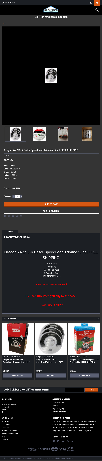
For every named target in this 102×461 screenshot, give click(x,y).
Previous (95, 319)
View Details (17, 375)
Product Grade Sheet (9, 430)
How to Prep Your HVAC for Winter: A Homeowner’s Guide (73, 424)
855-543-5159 (8, 2)
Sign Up (61, 409)
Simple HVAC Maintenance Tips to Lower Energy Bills (71, 430)
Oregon (5, 357)
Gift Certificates (58, 402)
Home (4, 23)
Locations (5, 427)
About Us (5, 421)
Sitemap (28, 458)
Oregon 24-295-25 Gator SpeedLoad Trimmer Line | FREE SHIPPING (16, 362)
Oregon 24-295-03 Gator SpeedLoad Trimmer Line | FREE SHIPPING (49, 362)
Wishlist (55, 405)
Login (54, 409)
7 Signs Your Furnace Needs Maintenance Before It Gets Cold (74, 421)
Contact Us (6, 424)
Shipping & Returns (59, 412)
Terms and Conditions (10, 434)
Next (98, 319)
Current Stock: (12, 188)
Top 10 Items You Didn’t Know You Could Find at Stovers (72, 427)
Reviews (5, 440)
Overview (10, 231)
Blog (3, 437)
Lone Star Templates (65, 458)
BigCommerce (45, 458)
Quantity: (7, 196)
